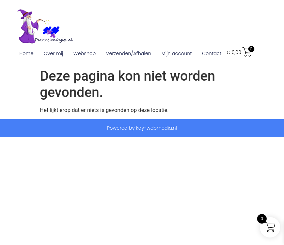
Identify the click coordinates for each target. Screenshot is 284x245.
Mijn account (176, 53)
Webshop (84, 53)
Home (26, 53)
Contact (211, 53)
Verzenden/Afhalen (128, 53)
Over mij (53, 53)
